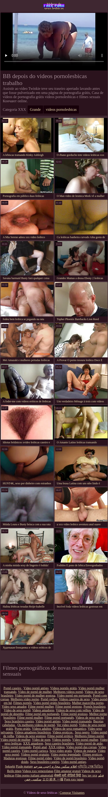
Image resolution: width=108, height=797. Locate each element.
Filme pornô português (59, 717)
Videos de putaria (84, 751)
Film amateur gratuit (67, 771)
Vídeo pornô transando (77, 721)
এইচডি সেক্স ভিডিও (90, 766)
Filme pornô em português (42, 714)
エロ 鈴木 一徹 (52, 779)
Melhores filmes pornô (89, 736)
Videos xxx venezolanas (37, 771)
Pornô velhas (49, 699)
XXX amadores (33, 743)
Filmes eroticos (92, 754)
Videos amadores (43, 710)
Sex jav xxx (89, 775)
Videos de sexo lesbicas (54, 5)
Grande (35, 109)
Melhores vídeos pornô (68, 692)
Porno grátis (22, 728)
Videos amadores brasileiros (33, 732)
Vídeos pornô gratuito (35, 754)
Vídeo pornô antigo (36, 688)
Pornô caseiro (12, 688)
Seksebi (10, 766)
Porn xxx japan (74, 779)
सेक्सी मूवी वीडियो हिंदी (67, 775)
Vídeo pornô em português (74, 695)
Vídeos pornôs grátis (63, 688)
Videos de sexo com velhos (73, 710)
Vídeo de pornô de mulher (35, 692)
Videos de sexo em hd (90, 717)
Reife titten (14, 771)
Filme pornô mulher (41, 706)
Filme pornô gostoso (68, 706)
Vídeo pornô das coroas (81, 747)
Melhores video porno (25, 699)
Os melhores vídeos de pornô (36, 725)
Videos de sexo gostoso (31, 736)
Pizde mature (24, 766)
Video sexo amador (14, 706)
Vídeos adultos (41, 728)
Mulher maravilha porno (88, 703)
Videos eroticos (63, 732)
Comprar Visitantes (72, 792)
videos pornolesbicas (61, 109)
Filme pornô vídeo (40, 758)
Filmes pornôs (22, 703)
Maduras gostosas (15, 758)
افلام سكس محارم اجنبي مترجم (55, 766)
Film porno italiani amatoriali (34, 775)
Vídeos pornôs (61, 740)
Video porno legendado (66, 754)
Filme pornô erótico (60, 736)
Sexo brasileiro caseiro (19, 721)
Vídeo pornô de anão (89, 743)
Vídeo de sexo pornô (17, 710)
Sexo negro (82, 732)
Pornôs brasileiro (94, 706)
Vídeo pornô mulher (85, 740)
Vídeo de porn (41, 740)
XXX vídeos (56, 747)
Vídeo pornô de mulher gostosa (35, 695)
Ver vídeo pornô (67, 725)
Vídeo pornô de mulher (15, 740)
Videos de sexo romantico (69, 728)
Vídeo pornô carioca (35, 751)
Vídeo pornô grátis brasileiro (51, 703)
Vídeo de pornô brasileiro (70, 758)
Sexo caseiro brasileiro (59, 743)
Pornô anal (40, 747)
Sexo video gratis (61, 751)
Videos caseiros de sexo (74, 699)
